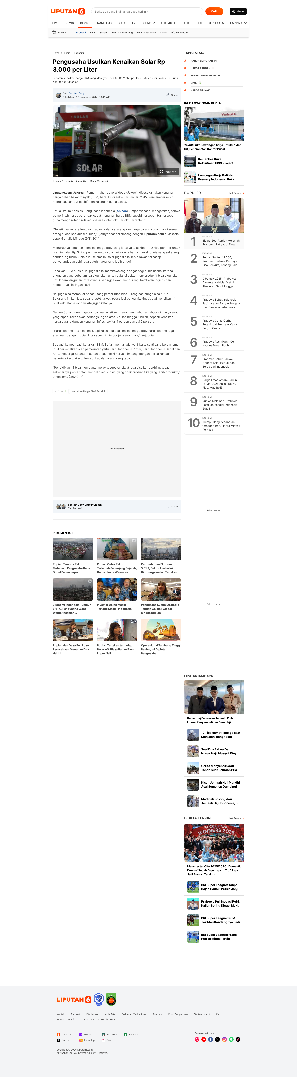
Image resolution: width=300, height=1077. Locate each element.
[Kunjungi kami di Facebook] (210, 1039)
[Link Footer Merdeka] (87, 1034)
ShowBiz (148, 23)
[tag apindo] (60, 391)
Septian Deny (77, 93)
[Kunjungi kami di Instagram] (224, 1039)
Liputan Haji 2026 (198, 676)
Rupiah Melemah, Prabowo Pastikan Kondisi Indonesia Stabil (219, 404)
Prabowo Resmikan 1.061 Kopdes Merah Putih (218, 343)
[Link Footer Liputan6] (74, 1000)
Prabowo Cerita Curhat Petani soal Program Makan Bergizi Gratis (220, 324)
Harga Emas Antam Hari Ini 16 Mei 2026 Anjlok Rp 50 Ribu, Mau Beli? (219, 383)
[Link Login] (238, 11)
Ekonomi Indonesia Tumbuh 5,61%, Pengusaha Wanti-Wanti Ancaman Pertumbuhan (72, 609)
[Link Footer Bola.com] (110, 1034)
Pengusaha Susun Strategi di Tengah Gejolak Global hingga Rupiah (160, 608)
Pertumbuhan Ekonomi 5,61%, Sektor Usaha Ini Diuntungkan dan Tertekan (159, 568)
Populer (192, 193)
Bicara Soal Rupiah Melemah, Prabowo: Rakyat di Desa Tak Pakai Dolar (221, 244)
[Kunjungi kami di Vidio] (197, 1039)
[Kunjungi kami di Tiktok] (238, 1039)
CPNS (163, 32)
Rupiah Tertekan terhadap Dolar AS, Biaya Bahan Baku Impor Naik (115, 649)
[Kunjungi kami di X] (217, 1039)
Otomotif (168, 23)
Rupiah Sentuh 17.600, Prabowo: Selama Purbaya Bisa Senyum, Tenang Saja (219, 261)
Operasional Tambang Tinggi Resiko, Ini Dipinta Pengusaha (161, 649)
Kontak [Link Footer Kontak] (61, 1014)
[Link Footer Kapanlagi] (87, 1040)
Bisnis (84, 23)
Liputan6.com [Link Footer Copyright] (85, 1049)
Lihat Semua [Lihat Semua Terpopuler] (234, 193)
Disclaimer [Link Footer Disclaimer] (92, 1014)
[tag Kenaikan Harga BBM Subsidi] (88, 391)
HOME (55, 23)
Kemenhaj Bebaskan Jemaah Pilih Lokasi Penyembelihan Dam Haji (210, 720)
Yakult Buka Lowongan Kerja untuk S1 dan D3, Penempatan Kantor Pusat (212, 147)
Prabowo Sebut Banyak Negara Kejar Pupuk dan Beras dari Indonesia (218, 362)
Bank (93, 32)
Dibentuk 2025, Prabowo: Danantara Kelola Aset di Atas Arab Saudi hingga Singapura (219, 284)
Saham (104, 32)
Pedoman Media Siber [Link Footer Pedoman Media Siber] (133, 1014)
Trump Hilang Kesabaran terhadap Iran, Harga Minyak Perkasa (221, 425)
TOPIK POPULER (195, 52)
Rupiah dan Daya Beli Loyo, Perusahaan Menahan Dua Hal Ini (71, 649)
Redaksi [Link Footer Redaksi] (75, 1014)
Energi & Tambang (122, 32)
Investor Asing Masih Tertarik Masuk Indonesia (114, 606)
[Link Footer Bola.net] (132, 1034)
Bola (121, 23)
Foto (186, 23)
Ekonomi (81, 32)
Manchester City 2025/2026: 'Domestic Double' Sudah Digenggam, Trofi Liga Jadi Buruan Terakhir (214, 870)
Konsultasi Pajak (146, 32)
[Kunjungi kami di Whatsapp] (231, 1039)
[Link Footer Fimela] (65, 1040)
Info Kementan (179, 32)
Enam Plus (103, 23)
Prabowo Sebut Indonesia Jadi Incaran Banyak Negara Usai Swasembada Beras (221, 303)
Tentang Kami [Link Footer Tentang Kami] (202, 1014)
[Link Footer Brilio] (110, 1040)
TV (133, 23)
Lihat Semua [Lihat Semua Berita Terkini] (234, 818)
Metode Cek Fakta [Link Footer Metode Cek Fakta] (67, 1019)
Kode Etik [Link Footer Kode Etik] (110, 1014)
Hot (200, 23)
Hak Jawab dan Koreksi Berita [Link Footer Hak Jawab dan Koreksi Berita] (99, 1019)
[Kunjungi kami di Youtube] (203, 1039)
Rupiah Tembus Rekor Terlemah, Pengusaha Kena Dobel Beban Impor (71, 568)
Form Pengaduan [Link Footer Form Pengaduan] (178, 1014)
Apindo (122, 211)
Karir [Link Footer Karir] (218, 1014)
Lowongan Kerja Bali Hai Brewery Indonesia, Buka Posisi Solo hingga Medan (217, 179)
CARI (214, 11)
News (69, 23)
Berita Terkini (198, 818)
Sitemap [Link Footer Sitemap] (157, 1014)
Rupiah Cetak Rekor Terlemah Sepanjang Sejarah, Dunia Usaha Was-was (117, 568)
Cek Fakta (216, 23)
